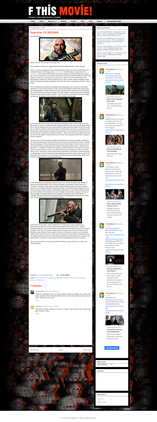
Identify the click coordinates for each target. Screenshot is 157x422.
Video (82, 21)
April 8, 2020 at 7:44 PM (51, 306)
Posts (101, 399)
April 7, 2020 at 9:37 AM (52, 291)
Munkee (99, 32)
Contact (73, 21)
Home (33, 21)
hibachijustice (39, 291)
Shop (90, 21)
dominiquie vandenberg (54, 278)
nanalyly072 (101, 38)
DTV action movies (67, 278)
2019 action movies (41, 278)
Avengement (34, 74)
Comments (102, 402)
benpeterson (39, 306)
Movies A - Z (52, 21)
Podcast (63, 21)
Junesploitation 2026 (114, 21)
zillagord (100, 46)
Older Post (87, 350)
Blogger (93, 418)
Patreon (99, 21)
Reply (37, 300)
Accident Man (59, 72)
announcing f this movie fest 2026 (110, 39)
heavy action (77, 278)
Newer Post (34, 350)
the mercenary (40, 280)
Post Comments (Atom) (65, 356)
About (41, 21)
